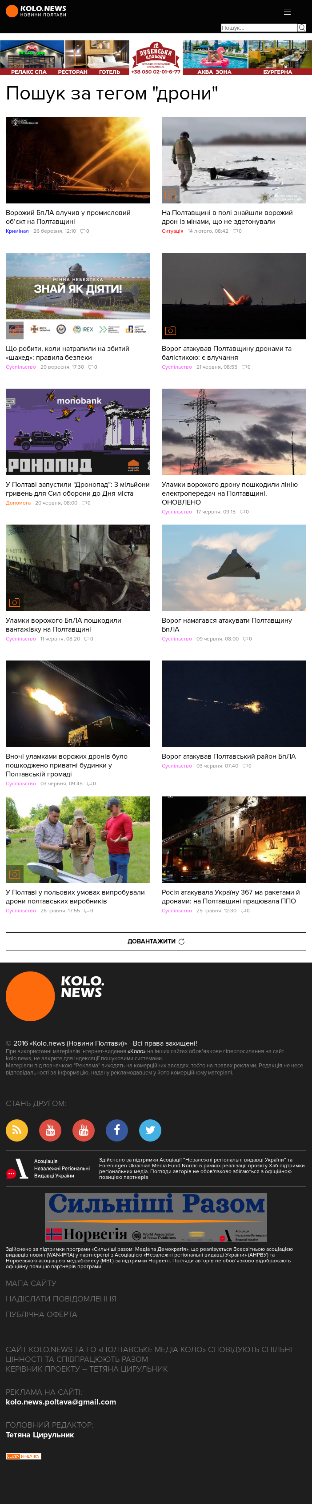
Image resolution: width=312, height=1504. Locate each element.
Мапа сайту (31, 1283)
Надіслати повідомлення (61, 1299)
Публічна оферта (41, 1314)
